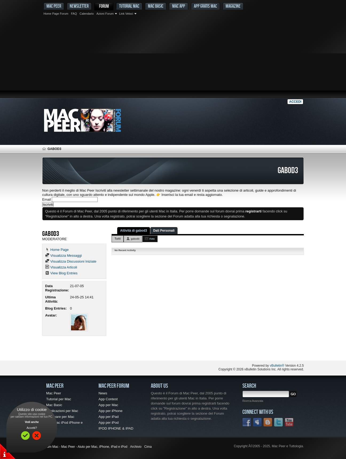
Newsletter (79, 6)
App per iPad (109, 417)
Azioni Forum (105, 13)
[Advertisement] (173, 57)
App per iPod (109, 423)
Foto (152, 239)
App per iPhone (111, 411)
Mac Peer (53, 393)
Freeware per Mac (60, 417)
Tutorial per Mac (58, 399)
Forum (104, 6)
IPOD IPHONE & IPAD (116, 428)
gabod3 (135, 239)
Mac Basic (155, 6)
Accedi (295, 102)
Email (46, 199)
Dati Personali (164, 230)
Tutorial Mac (129, 6)
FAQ (74, 13)
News (103, 393)
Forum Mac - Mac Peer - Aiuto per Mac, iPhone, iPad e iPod (84, 447)
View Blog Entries (61, 273)
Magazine (233, 6)
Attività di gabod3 (133, 230)
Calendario (87, 13)
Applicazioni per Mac (62, 411)
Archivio (135, 447)
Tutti (118, 238)
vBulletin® (277, 365)
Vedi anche (32, 422)
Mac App (178, 6)
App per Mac (108, 405)
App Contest (108, 399)
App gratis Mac (205, 6)
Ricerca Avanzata (252, 400)
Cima (148, 447)
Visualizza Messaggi (63, 256)
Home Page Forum (56, 13)
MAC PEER (53, 6)
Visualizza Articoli (61, 267)
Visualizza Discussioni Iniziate (70, 261)
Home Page (57, 250)
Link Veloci (126, 13)
